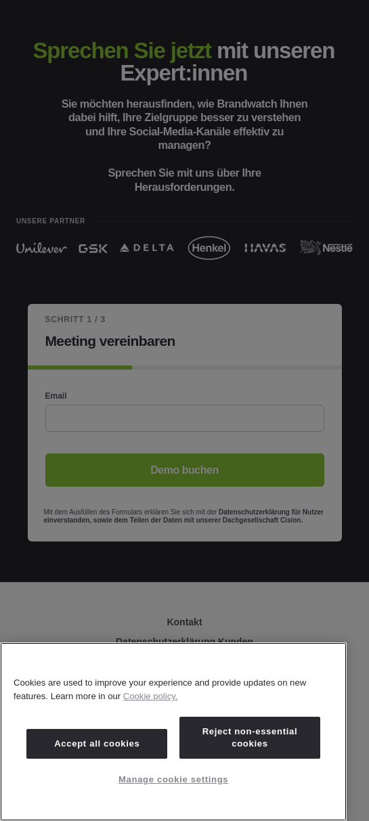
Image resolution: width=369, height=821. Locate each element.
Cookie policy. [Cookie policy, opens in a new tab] (150, 696)
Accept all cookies (96, 743)
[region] (173, 731)
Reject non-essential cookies (250, 737)
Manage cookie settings (173, 779)
